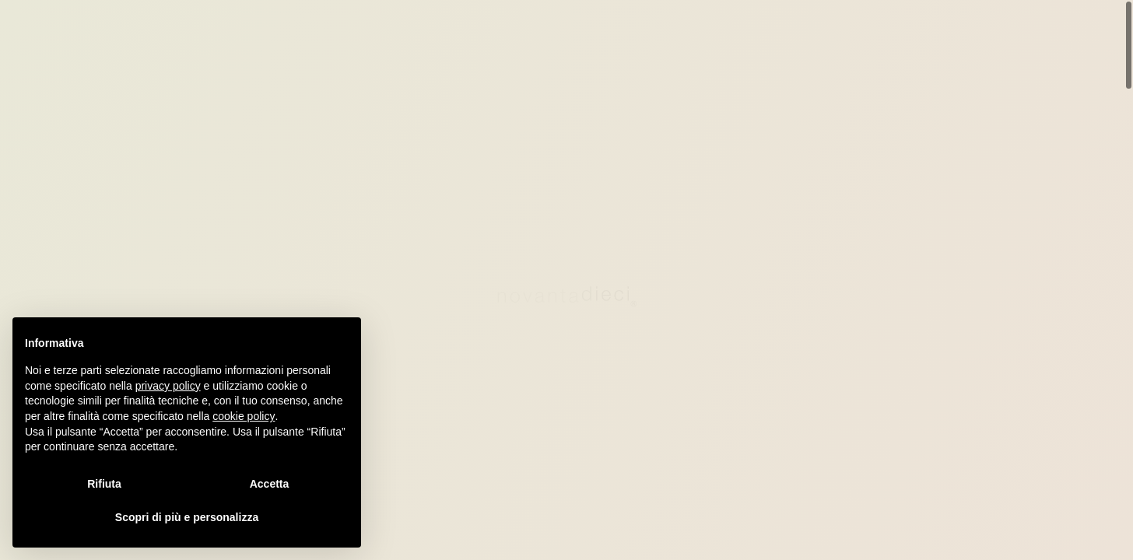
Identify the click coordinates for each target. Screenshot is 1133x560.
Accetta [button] (269, 484)
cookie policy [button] (243, 416)
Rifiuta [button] (104, 484)
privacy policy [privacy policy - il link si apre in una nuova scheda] (168, 386)
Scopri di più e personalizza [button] (186, 517)
